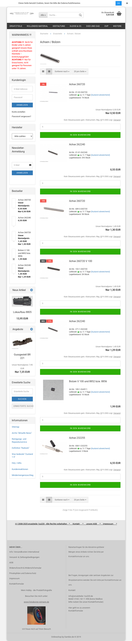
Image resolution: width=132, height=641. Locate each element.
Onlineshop (56, 637)
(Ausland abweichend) (100, 95)
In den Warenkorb (80, 135)
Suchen (22, 399)
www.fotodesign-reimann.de (36, 602)
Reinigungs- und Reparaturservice (19, 440)
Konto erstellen (18, 112)
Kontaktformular (16, 584)
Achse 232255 (77, 437)
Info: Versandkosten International (24, 552)
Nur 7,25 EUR (22, 368)
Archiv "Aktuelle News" (22, 433)
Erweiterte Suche (23, 406)
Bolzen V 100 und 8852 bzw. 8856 (88, 381)
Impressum (14, 578)
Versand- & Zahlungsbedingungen (24, 557)
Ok (118, 3)
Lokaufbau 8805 (22, 312)
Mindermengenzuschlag (22, 475)
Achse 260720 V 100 (80, 261)
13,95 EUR (22, 318)
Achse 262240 (77, 144)
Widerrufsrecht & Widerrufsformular (25, 568)
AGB (11, 562)
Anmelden (22, 105)
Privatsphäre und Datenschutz (22, 573)
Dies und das (93, 26)
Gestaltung (59, 26)
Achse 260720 (77, 84)
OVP (106, 26)
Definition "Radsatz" (20, 448)
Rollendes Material (37, 26)
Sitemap (15, 427)
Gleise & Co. (76, 26)
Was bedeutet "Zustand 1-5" (22, 455)
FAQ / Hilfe (16, 463)
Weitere (117, 26)
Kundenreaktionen (20, 469)
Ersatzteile (16, 26)
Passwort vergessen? (21, 116)
